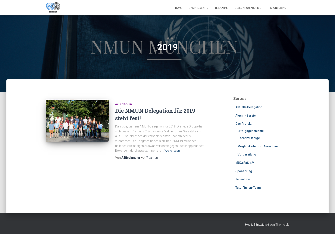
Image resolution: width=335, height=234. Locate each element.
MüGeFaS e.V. (244, 162)
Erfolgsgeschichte (251, 131)
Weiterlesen (172, 150)
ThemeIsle (282, 224)
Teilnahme (221, 7)
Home (178, 7)
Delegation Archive (249, 7)
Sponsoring (278, 7)
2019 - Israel (123, 103)
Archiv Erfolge (250, 138)
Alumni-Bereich (246, 115)
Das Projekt (198, 7)
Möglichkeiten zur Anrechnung (259, 146)
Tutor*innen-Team (248, 187)
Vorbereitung (247, 154)
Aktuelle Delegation (248, 107)
